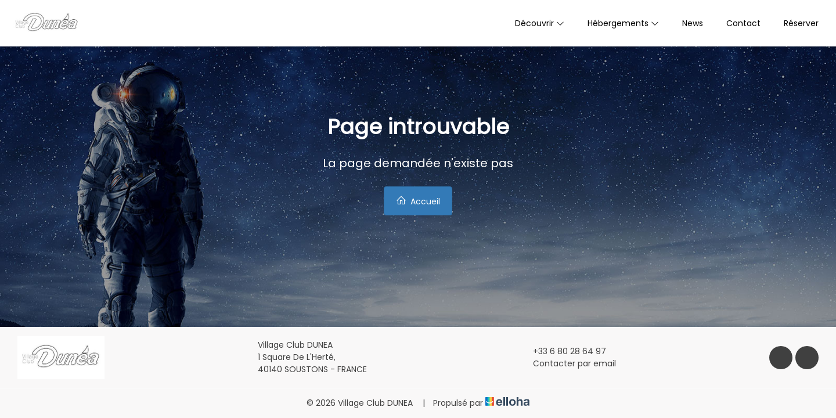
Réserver (801, 23)
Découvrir (539, 23)
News (692, 23)
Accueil (418, 201)
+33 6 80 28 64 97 (563, 351)
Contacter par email (568, 363)
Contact (743, 23)
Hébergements (623, 23)
